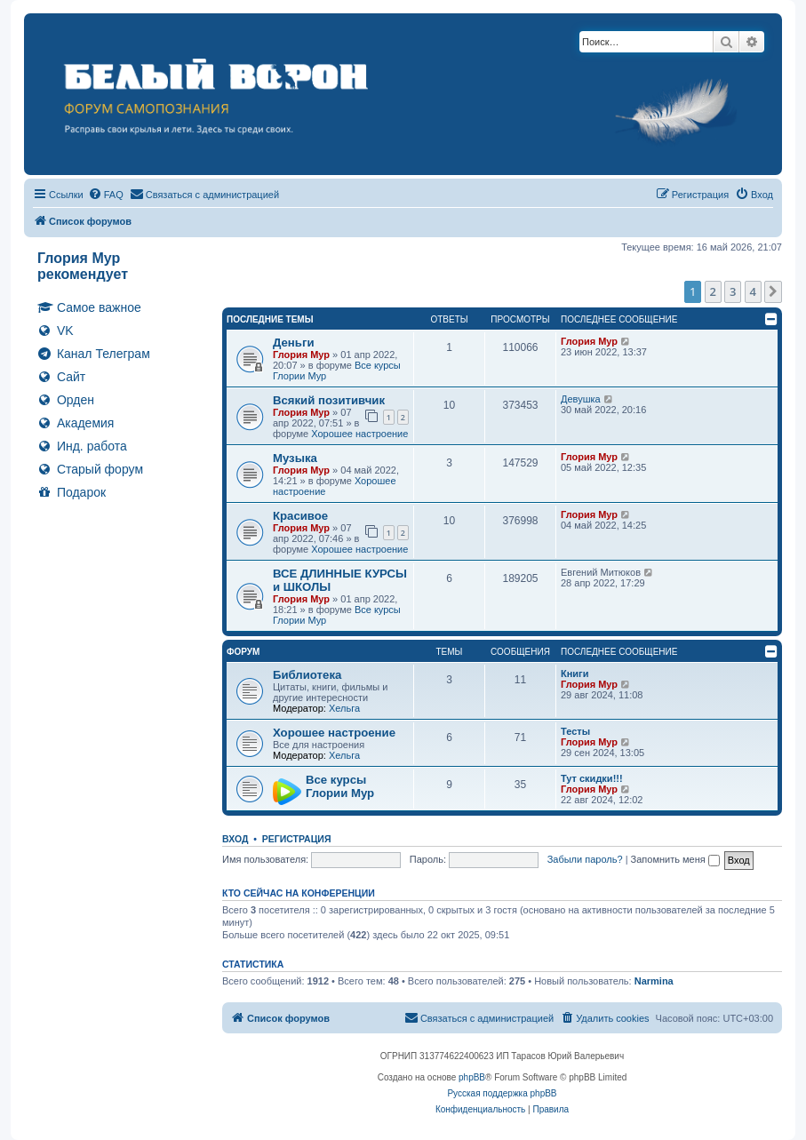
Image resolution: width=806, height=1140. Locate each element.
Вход (235, 838)
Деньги (294, 342)
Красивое (300, 515)
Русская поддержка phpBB (501, 1093)
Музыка (295, 458)
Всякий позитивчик (329, 400)
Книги (574, 673)
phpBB (472, 1077)
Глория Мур (301, 354)
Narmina (654, 981)
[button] (773, 291)
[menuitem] (106, 194)
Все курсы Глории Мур (340, 786)
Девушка (581, 399)
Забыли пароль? (585, 859)
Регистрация (296, 838)
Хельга (344, 708)
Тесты (575, 731)
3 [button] (733, 291)
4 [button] (753, 291)
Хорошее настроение (359, 433)
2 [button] (713, 291)
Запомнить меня (675, 859)
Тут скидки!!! (592, 778)
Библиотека (307, 675)
